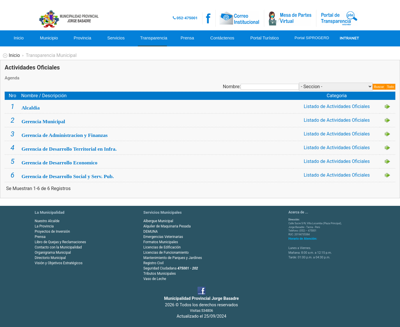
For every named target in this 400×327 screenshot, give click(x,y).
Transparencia (153, 38)
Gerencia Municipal (43, 121)
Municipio (49, 38)
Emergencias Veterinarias (163, 237)
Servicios (115, 38)
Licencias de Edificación (162, 247)
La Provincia (44, 226)
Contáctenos (222, 38)
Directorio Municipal (50, 258)
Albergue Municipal (158, 221)
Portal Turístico (264, 38)
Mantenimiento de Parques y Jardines (172, 258)
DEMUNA (150, 231)
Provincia (82, 38)
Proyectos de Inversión (52, 231)
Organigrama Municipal (53, 253)
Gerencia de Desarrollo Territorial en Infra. (69, 149)
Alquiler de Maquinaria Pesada (167, 226)
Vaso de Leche (154, 279)
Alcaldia (31, 108)
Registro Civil (153, 263)
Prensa (187, 38)
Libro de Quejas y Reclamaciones (60, 242)
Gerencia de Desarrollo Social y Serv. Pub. (68, 176)
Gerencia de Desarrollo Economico (60, 163)
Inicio (19, 38)
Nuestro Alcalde (47, 221)
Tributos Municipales (159, 274)
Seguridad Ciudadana (170, 268)
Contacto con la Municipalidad (58, 247)
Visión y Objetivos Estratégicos (58, 263)
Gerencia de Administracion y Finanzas (65, 135)
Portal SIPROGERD (311, 38)
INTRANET (349, 38)
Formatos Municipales (160, 242)
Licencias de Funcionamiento (166, 253)
